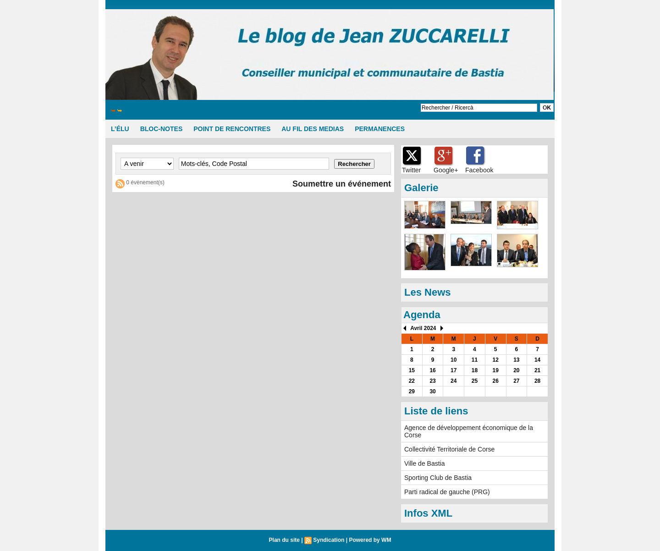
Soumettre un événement (341, 183)
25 (475, 381)
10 (453, 360)
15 (412, 370)
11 (475, 360)
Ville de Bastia (424, 463)
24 (453, 381)
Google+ (446, 170)
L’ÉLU (120, 128)
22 (412, 381)
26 (495, 381)
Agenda (421, 314)
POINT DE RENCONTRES (231, 128)
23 (432, 381)
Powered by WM (370, 540)
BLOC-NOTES (161, 128)
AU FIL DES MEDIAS (312, 128)
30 (432, 391)
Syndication (328, 540)
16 (432, 370)
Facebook (479, 170)
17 (453, 370)
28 (537, 381)
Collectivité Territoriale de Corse (449, 449)
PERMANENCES (380, 128)
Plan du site (284, 540)
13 (516, 360)
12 (495, 360)
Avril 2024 (423, 328)
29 (412, 391)
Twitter (411, 170)
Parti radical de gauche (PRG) (447, 492)
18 (475, 370)
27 (516, 381)
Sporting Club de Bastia (438, 477)
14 (537, 360)
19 (495, 370)
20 (516, 370)
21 (537, 370)
